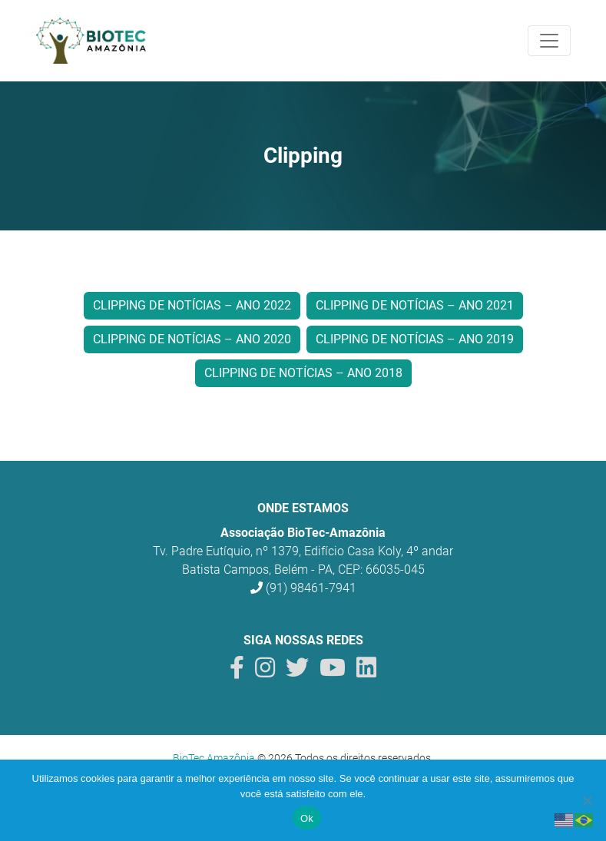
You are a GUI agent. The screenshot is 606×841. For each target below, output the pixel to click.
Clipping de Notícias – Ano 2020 (192, 339)
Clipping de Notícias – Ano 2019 (415, 339)
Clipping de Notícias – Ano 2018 (303, 373)
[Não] (586, 800)
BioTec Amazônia (214, 758)
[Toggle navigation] (549, 40)
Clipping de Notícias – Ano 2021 (415, 305)
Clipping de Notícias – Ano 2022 (192, 305)
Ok (306, 818)
